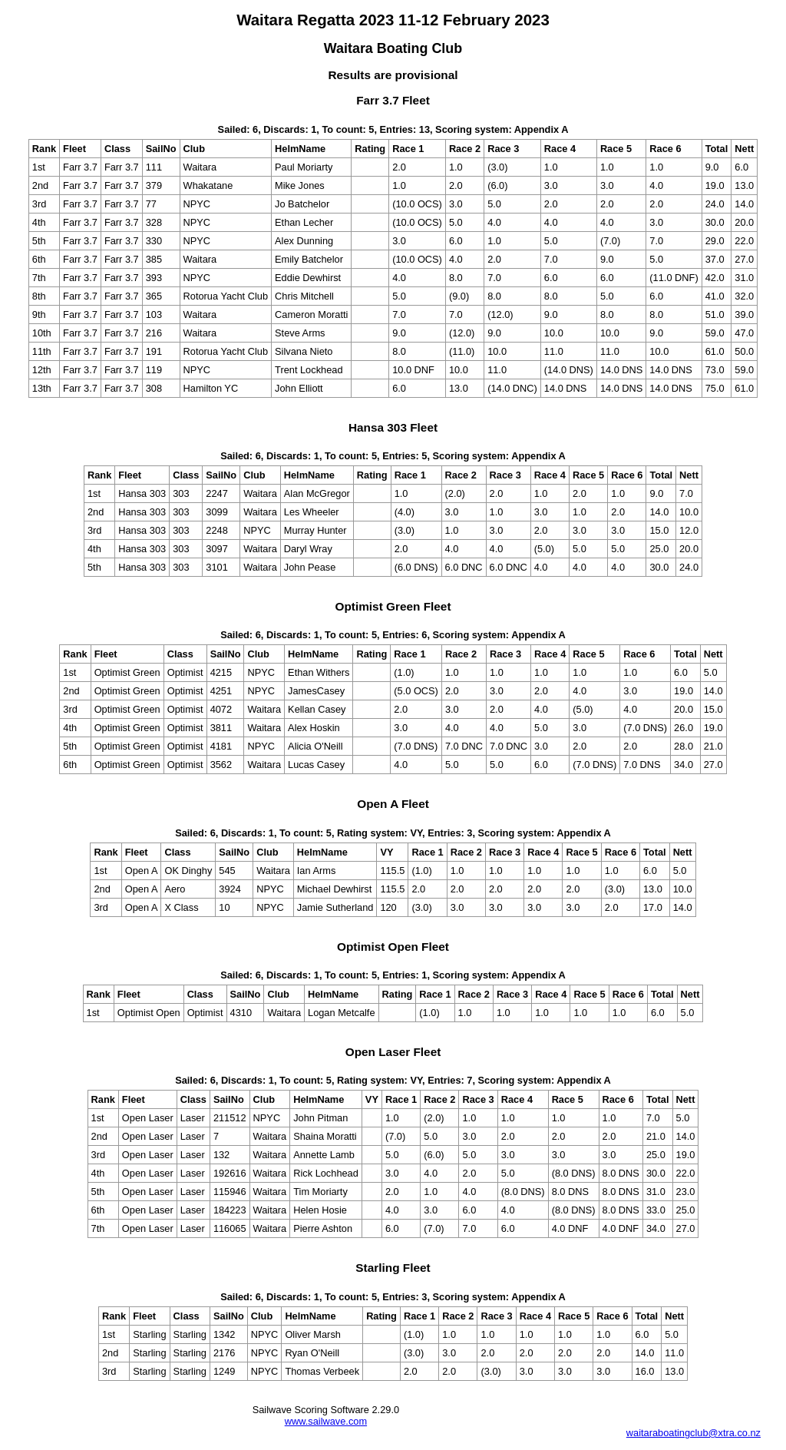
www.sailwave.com (326, 1421)
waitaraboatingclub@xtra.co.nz (693, 1432)
